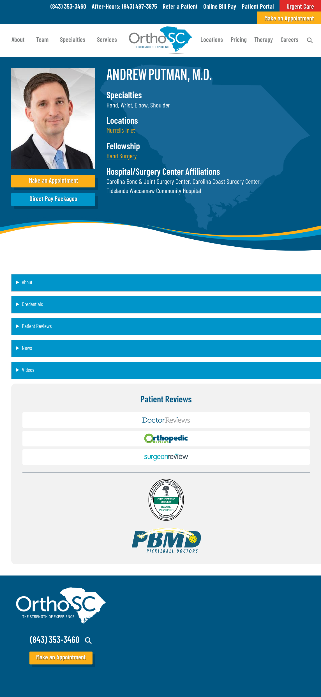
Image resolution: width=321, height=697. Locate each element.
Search (310, 40)
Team (42, 40)
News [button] (27, 348)
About (17, 40)
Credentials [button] (32, 305)
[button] (122, 156)
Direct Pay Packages (53, 199)
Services (107, 40)
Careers (289, 40)
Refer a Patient (180, 7)
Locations (211, 40)
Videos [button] (28, 370)
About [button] (27, 283)
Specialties (72, 40)
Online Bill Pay (219, 7)
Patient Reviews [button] (37, 326)
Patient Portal (258, 7)
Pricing (239, 40)
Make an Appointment (289, 19)
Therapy (263, 40)
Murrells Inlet (121, 131)
